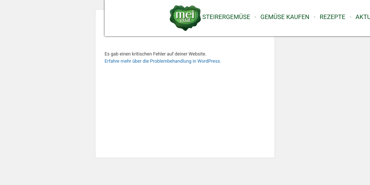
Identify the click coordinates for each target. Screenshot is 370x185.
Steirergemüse (226, 17)
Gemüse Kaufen (285, 17)
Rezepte (332, 17)
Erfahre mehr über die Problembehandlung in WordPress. (163, 61)
